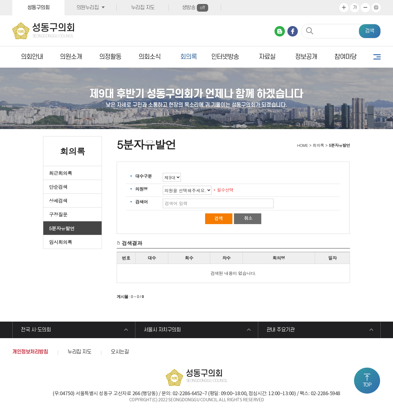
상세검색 (58, 200)
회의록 (188, 56)
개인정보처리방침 (30, 352)
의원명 (141, 189)
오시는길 (120, 352)
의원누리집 (87, 7)
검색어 (141, 202)
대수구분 (143, 176)
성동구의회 (38, 7)
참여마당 (345, 56)
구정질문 (58, 214)
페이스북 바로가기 (292, 31)
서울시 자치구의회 (162, 330)
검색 (369, 31)
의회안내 (32, 56)
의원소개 (71, 56)
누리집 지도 (143, 7)
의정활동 (110, 56)
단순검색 (58, 186)
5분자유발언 (62, 228)
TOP (367, 385)
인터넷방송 (225, 56)
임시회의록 (60, 242)
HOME (302, 145)
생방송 (195, 8)
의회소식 (149, 56)
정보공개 (306, 56)
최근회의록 (60, 173)
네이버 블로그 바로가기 (279, 31)
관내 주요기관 (281, 330)
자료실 (267, 56)
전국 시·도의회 (36, 330)
